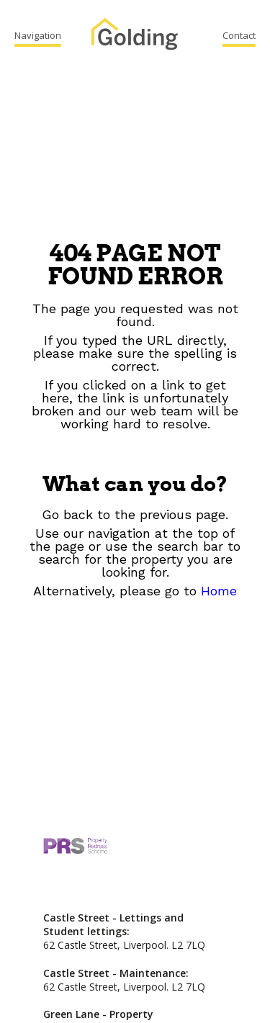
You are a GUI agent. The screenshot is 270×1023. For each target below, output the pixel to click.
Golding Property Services (134, 36)
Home (219, 590)
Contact (239, 35)
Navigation (37, 35)
